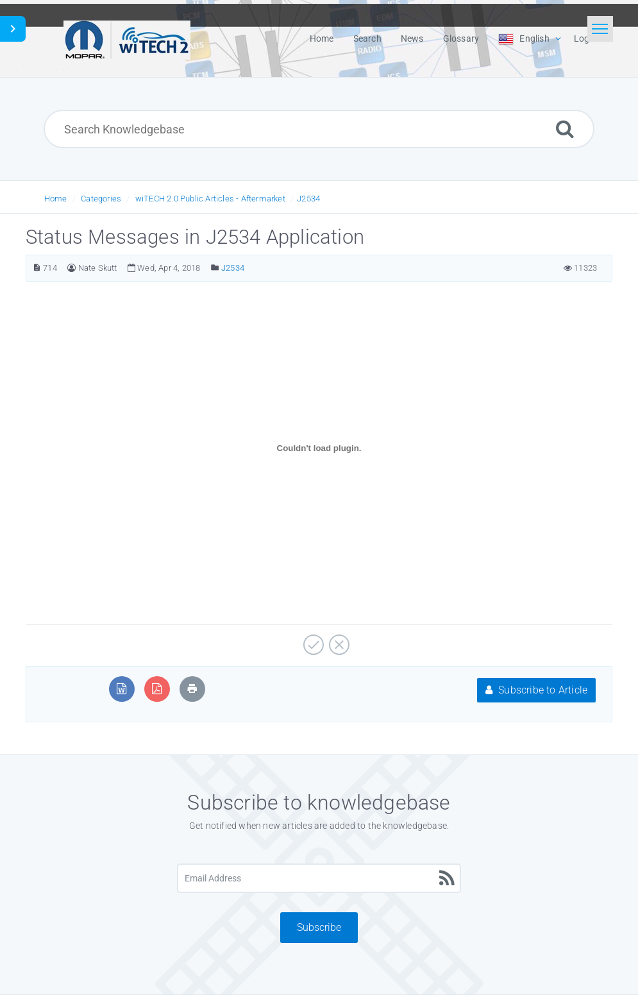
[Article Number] (37, 268)
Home (55, 198)
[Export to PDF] (157, 688)
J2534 (308, 198)
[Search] (565, 129)
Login (585, 38)
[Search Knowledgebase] (319, 129)
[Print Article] (192, 688)
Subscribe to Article (536, 690)
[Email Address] (319, 878)
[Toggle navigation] (600, 29)
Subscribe (319, 927)
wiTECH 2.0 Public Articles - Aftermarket (210, 198)
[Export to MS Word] (121, 688)
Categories (101, 198)
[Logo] (126, 38)
